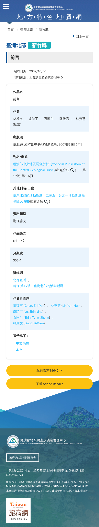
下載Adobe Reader (49, 384)
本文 (19, 350)
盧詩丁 (18, 311)
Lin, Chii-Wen (34, 323)
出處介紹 (65, 170)
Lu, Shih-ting (33, 311)
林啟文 (18, 323)
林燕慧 (56, 305)
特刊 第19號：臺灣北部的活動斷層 (38, 286)
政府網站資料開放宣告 (22, 457)
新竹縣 (43, 29)
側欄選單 (6, 6)
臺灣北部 (26, 29)
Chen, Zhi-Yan (34, 305)
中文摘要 (22, 343)
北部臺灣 (19, 280)
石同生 (18, 317)
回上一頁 (82, 36)
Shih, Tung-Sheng (36, 317)
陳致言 (18, 305)
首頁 (10, 29)
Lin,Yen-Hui (70, 305)
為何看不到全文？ (49, 371)
